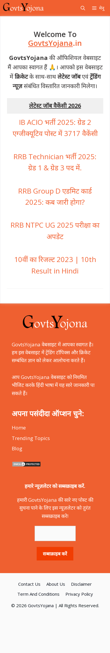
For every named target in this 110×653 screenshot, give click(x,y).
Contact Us (29, 584)
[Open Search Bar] (83, 8)
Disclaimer (81, 584)
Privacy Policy (79, 594)
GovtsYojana (41, 605)
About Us (55, 584)
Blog (17, 448)
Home (19, 427)
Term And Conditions (38, 594)
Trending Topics (31, 438)
